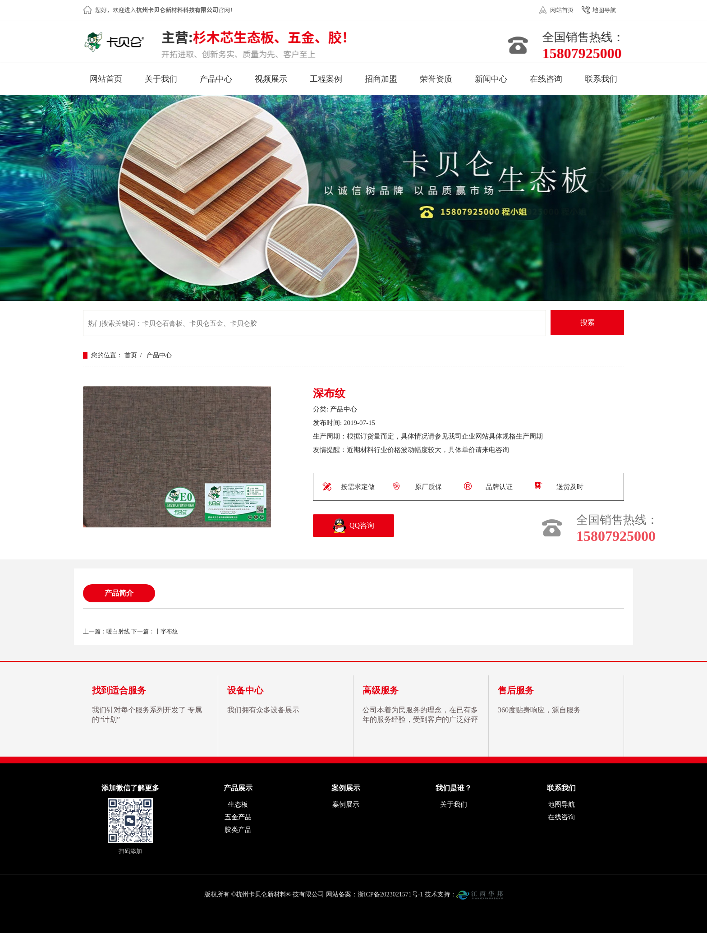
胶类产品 (238, 829)
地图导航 (604, 9)
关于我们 (453, 804)
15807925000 (584, 53)
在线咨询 (561, 817)
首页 (130, 355)
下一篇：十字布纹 (154, 631)
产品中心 (159, 355)
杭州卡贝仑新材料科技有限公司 (117, 43)
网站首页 (562, 9)
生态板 (238, 804)
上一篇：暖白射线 (106, 631)
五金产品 (238, 817)
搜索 (587, 322)
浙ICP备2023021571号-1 (390, 894)
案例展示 (345, 804)
